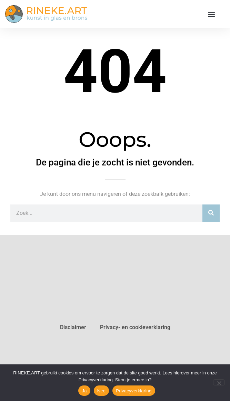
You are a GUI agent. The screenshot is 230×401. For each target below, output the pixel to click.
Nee (101, 390)
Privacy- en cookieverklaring (135, 327)
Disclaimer (73, 327)
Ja (84, 390)
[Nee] (219, 382)
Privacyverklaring (133, 390)
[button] (211, 14)
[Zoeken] (211, 213)
